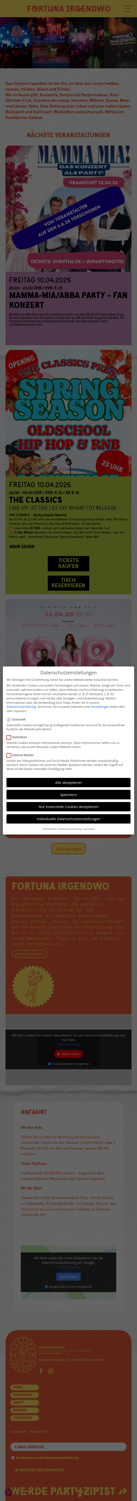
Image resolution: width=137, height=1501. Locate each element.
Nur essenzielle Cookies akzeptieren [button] (69, 804)
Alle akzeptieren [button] (68, 780)
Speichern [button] (68, 792)
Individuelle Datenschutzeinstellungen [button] (68, 817)
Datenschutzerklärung (21, 705)
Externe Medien (22, 753)
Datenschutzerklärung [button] (70, 827)
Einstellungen (100, 705)
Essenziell (18, 718)
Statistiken (18, 735)
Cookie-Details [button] (49, 827)
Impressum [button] (89, 827)
